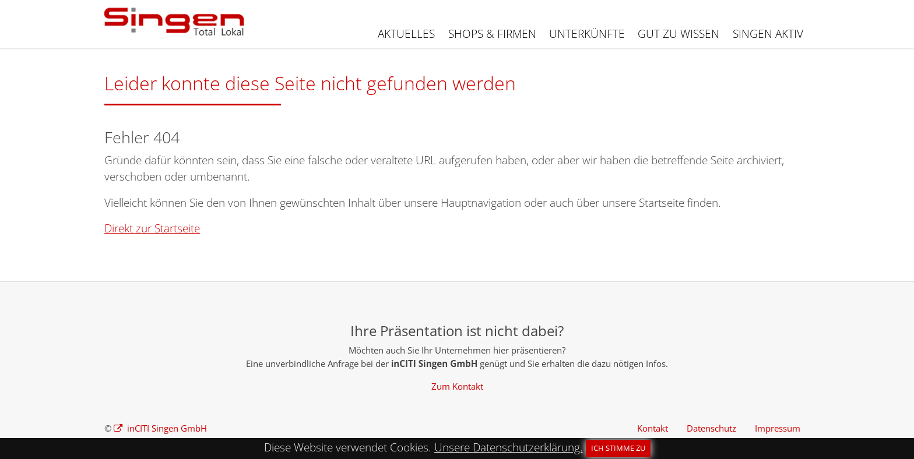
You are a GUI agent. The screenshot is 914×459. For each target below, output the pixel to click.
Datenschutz (711, 428)
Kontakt (652, 428)
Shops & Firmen (492, 33)
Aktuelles (406, 33)
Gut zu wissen (678, 33)
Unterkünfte (587, 33)
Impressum (777, 428)
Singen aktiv (768, 33)
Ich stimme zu (618, 448)
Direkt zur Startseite (152, 228)
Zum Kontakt (457, 386)
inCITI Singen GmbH (166, 428)
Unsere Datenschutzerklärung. (508, 447)
